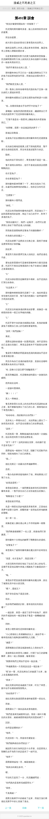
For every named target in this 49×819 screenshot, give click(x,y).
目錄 (24, 808)
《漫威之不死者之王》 (35, 8)
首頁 (13, 8)
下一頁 (41, 808)
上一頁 (8, 808)
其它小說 (20, 8)
